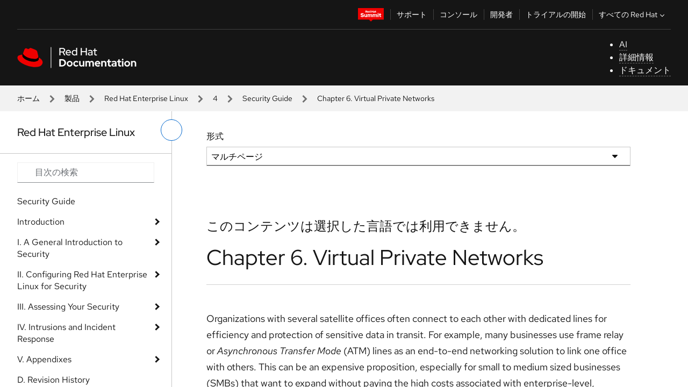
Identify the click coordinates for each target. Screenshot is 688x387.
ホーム (28, 98)
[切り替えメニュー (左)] (171, 130)
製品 (72, 98)
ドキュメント (645, 70)
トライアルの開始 (556, 14)
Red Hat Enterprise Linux (146, 98)
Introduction (40, 221)
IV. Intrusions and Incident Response (66, 333)
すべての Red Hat (633, 14)
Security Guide (267, 98)
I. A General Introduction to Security (70, 248)
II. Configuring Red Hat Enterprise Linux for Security (82, 280)
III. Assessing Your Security (68, 306)
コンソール (458, 14)
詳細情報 (636, 57)
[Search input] (85, 172)
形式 (215, 136)
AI (623, 44)
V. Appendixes (44, 359)
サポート (412, 14)
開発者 (501, 14)
